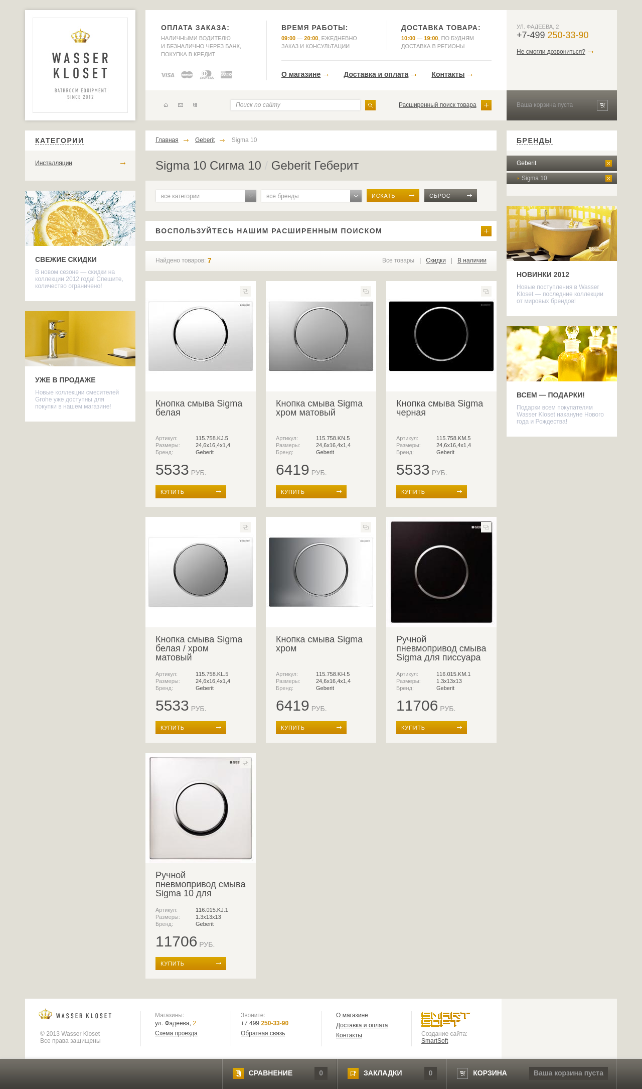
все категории (180, 196)
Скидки (436, 260)
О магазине (300, 74)
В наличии (472, 260)
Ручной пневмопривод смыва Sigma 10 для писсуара (200, 888)
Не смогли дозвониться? (551, 51)
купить (172, 492)
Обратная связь (263, 1033)
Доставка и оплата (376, 74)
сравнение (270, 1073)
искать (383, 196)
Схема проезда (176, 1033)
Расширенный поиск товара (437, 104)
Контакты (447, 74)
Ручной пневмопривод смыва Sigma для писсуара (441, 648)
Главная (167, 140)
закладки (383, 1073)
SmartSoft (434, 1040)
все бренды (282, 196)
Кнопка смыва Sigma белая (198, 408)
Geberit (205, 140)
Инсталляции (53, 163)
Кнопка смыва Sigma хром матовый (319, 408)
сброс (440, 196)
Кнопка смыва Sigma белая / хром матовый (198, 648)
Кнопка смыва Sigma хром (319, 643)
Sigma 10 (244, 140)
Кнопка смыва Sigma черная (439, 408)
